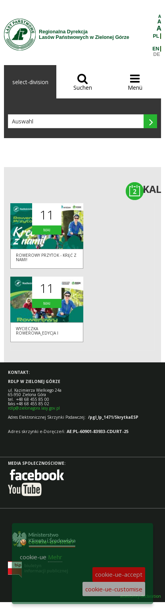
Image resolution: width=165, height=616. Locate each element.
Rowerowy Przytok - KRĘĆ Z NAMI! (46, 257)
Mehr (55, 557)
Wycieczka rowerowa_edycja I (37, 331)
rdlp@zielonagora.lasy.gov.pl (34, 408)
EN (155, 49)
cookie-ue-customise (113, 589)
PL (156, 36)
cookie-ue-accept (118, 574)
